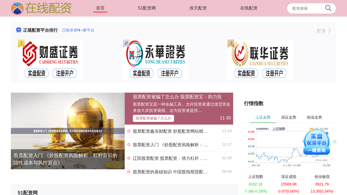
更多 (323, 31)
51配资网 (147, 8)
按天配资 (198, 8)
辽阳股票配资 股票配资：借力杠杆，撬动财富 (177, 158)
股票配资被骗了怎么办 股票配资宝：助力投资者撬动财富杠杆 (196, 96)
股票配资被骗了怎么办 (153, 118)
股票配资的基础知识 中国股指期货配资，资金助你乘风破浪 (190, 172)
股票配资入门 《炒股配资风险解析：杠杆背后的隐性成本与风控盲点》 (65, 159)
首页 (100, 8)
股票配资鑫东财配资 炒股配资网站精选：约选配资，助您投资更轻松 (198, 131)
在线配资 (249, 8)
